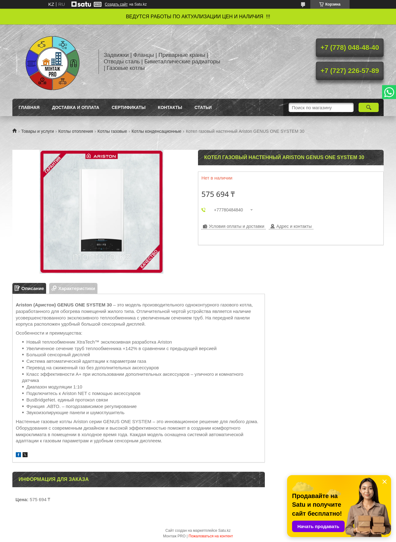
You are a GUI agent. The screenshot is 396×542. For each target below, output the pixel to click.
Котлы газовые (112, 131)
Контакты (170, 107)
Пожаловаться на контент (211, 536)
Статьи (203, 107)
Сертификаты (128, 107)
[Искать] (369, 107)
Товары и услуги (37, 131)
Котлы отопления (75, 131)
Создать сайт (116, 4)
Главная (29, 107)
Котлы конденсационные (156, 131)
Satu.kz (224, 530)
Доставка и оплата (75, 107)
